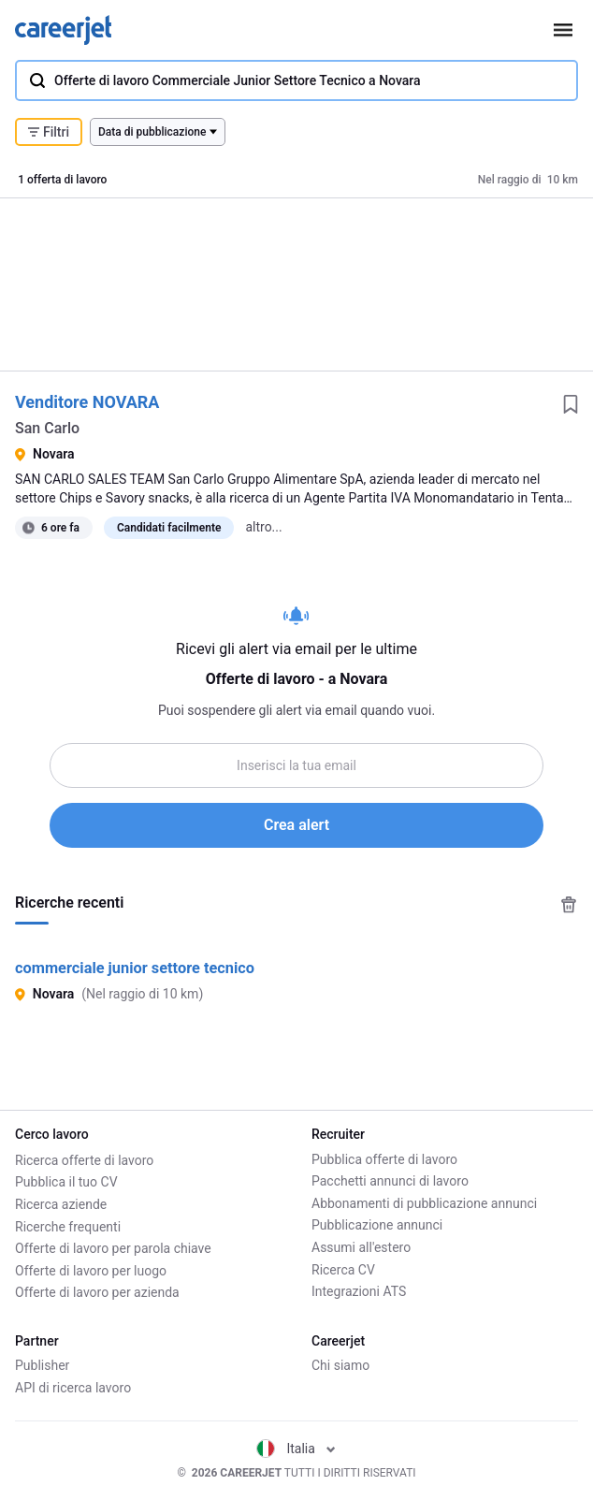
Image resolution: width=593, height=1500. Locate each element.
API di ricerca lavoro (73, 1387)
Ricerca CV (343, 1269)
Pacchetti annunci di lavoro (390, 1180)
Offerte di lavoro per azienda (97, 1291)
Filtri (48, 131)
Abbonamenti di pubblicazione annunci (424, 1203)
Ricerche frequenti (68, 1224)
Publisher (42, 1365)
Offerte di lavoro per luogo (90, 1269)
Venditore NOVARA (87, 402)
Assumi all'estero (361, 1247)
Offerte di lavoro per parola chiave (113, 1247)
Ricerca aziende (61, 1203)
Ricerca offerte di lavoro (84, 1159)
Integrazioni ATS (358, 1291)
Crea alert (296, 825)
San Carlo (47, 428)
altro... (263, 526)
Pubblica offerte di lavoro (384, 1159)
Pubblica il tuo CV (66, 1180)
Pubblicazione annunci (376, 1224)
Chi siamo (340, 1365)
